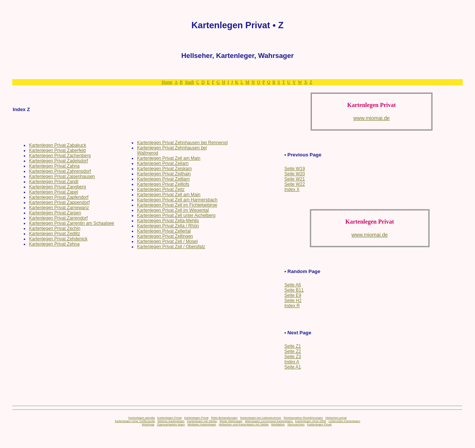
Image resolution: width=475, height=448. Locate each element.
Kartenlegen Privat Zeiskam (164, 168)
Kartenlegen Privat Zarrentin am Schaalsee (71, 223)
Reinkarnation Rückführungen (303, 417)
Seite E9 (292, 295)
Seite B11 (294, 290)
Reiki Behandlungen (224, 417)
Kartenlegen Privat (169, 417)
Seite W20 (294, 173)
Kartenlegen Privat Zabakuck (57, 145)
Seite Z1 (292, 346)
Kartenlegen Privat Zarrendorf (58, 218)
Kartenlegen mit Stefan (202, 421)
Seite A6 (292, 285)
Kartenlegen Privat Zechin (54, 228)
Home (166, 82)
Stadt (189, 82)
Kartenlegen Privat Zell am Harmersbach (177, 199)
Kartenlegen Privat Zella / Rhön (168, 225)
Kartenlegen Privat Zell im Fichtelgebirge (177, 205)
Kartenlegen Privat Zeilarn (163, 163)
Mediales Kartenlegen (201, 424)
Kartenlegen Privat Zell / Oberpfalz (171, 246)
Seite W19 (294, 168)
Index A (291, 361)
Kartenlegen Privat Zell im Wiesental (173, 210)
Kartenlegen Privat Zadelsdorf (58, 160)
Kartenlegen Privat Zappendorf (59, 202)
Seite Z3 (292, 356)
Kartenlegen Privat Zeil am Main (168, 158)
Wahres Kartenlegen (170, 421)
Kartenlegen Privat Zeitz (160, 189)
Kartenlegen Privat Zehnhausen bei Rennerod (182, 142)
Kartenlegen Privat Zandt (53, 181)
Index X (291, 189)
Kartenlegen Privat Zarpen (55, 212)
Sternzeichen (296, 424)
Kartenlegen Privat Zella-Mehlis (168, 220)
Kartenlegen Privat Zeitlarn (163, 179)
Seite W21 (294, 179)
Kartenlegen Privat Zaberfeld (57, 150)
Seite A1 (292, 367)
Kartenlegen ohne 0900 (310, 421)
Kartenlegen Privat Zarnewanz (59, 207)
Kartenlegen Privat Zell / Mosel (167, 241)
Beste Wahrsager (231, 421)
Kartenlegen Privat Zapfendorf (58, 197)
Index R (291, 305)
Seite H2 (292, 300)
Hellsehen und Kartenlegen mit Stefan (244, 424)
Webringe (148, 424)
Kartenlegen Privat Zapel (53, 192)
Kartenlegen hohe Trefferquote (135, 421)
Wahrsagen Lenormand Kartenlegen (269, 421)
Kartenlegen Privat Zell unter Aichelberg (176, 215)
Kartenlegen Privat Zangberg (57, 186)
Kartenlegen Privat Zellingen (165, 236)
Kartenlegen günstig (141, 417)
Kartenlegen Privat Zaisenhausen (62, 176)
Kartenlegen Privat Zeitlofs (163, 184)
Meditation (278, 424)
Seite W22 (294, 184)
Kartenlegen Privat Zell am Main (168, 194)
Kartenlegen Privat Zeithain (164, 173)
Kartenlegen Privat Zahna (54, 166)
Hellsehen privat (336, 417)
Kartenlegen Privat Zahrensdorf (60, 171)
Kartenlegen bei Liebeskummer (260, 417)
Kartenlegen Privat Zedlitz (54, 233)
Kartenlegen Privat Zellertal (164, 231)
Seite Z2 (292, 351)
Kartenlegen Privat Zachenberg (60, 155)
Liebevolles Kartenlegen (344, 421)
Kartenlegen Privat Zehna (54, 244)
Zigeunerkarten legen (171, 424)
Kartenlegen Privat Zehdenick (58, 238)
